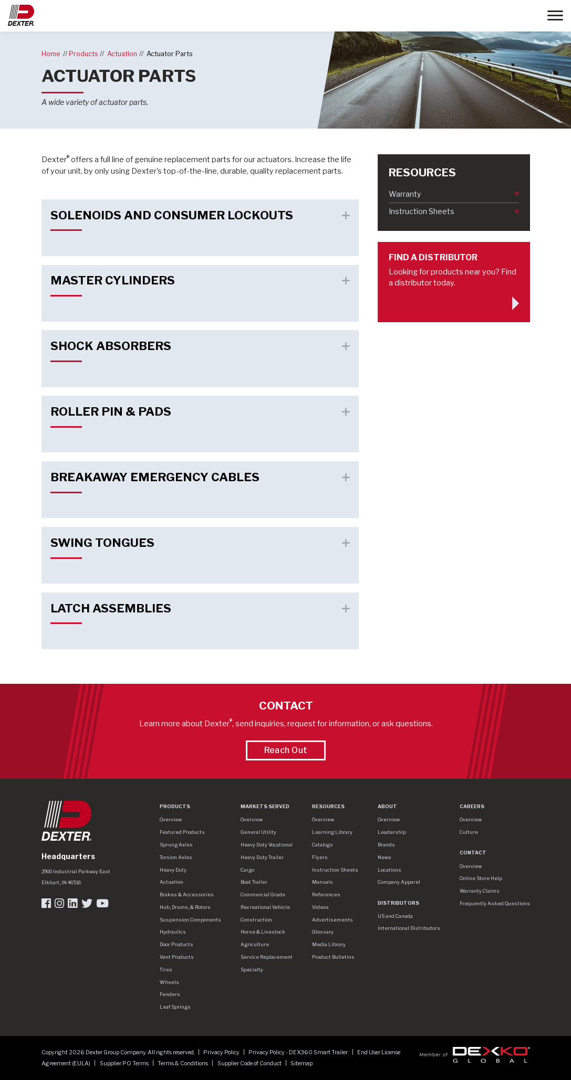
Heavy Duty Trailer (262, 857)
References (326, 894)
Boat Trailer (254, 882)
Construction (256, 920)
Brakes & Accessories (187, 894)
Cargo (247, 870)
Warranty (405, 193)
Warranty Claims (480, 891)
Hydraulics (173, 932)
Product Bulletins (333, 957)
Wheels (169, 982)
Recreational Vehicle (265, 907)
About (387, 806)
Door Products (176, 944)
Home (50, 54)
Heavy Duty (173, 870)
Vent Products (177, 957)
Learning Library (332, 832)
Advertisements (332, 920)
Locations (389, 870)
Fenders (170, 994)
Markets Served (265, 806)
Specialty (252, 969)
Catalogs (322, 845)
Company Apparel (399, 882)
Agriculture (255, 944)
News (384, 857)
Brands (386, 845)
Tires (166, 969)
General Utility (258, 832)
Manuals (322, 882)
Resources (328, 806)
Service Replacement (267, 957)
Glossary (323, 932)
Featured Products (182, 832)
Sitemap (301, 1063)
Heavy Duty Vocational (267, 845)
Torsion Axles (176, 857)
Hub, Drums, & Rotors (185, 907)
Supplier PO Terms (125, 1063)
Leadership (392, 832)
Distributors (398, 903)
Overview (171, 819)
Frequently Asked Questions (495, 903)
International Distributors (409, 928)
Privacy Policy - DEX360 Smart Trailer (298, 1052)
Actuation (122, 54)
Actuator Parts (170, 54)
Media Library (329, 944)
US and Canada (395, 916)
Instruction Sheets (421, 211)
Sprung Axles (176, 845)
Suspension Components (190, 920)
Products (83, 54)
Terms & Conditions (183, 1063)
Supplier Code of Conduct (250, 1063)
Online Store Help (481, 878)
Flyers (320, 857)
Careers (472, 806)
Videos (320, 907)
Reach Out (286, 750)
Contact (473, 852)
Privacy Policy (222, 1052)
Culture (469, 832)
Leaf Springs (175, 1007)
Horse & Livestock (263, 932)
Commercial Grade (263, 894)
